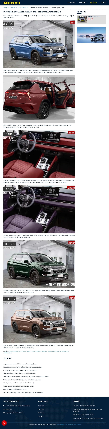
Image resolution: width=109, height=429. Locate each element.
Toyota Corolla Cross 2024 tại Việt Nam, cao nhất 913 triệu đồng (22, 380)
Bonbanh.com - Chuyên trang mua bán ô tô (69, 424)
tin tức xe (93, 2)
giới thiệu (82, 3)
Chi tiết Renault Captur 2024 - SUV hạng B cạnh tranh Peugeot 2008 (23, 392)
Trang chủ (41, 406)
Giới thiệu (41, 409)
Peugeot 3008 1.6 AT (94, 16)
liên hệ (103, 3)
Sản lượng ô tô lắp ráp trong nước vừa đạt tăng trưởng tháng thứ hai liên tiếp (26, 376)
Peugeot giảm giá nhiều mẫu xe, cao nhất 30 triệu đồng (19, 373)
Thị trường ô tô (23, 7)
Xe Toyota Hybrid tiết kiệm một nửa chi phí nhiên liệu (19, 383)
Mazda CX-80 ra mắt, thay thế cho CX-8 (14, 389)
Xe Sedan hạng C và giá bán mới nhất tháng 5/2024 (18, 386)
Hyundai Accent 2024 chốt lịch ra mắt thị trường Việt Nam (20, 364)
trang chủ (71, 3)
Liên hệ (40, 416)
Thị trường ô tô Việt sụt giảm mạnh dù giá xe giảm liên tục (20, 370)
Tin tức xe (41, 413)
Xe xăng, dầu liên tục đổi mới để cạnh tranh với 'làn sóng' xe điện (22, 367)
